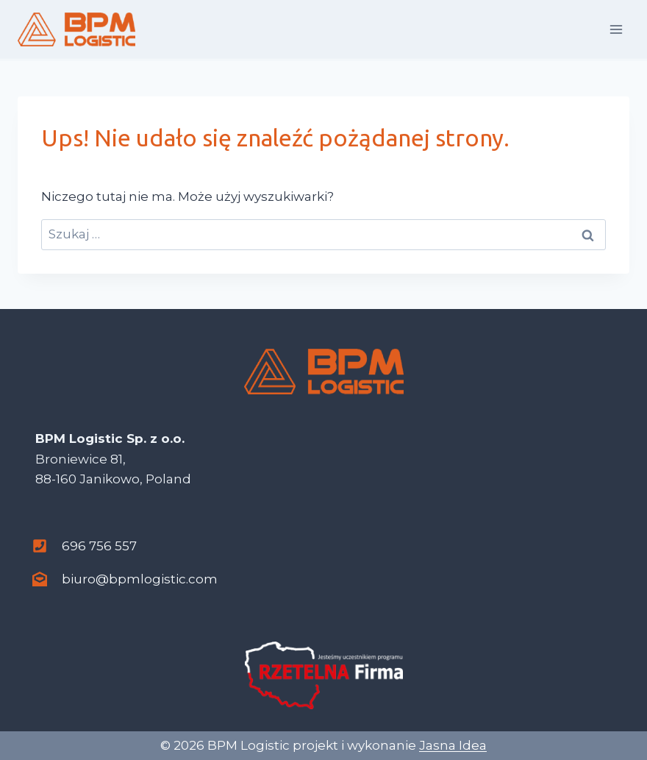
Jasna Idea (453, 745)
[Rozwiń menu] (615, 29)
